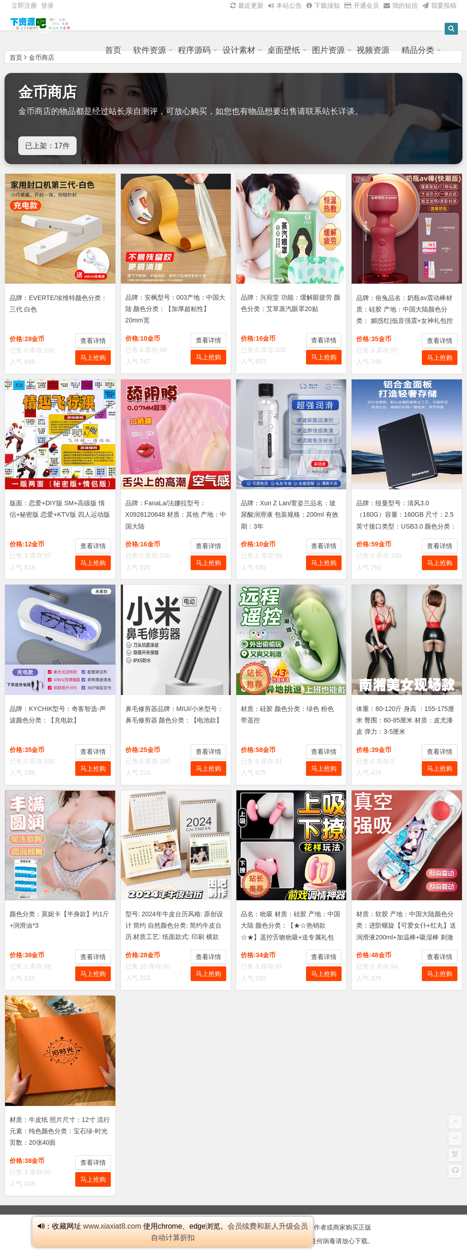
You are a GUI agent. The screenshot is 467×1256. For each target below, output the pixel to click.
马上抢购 (93, 357)
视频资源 (395, 51)
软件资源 (172, 51)
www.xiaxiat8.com (112, 1226)
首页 (135, 51)
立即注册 (24, 5)
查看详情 (93, 340)
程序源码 (216, 51)
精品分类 (440, 51)
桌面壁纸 (306, 51)
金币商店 (41, 57)
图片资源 (350, 51)
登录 (47, 5)
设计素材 (261, 51)
